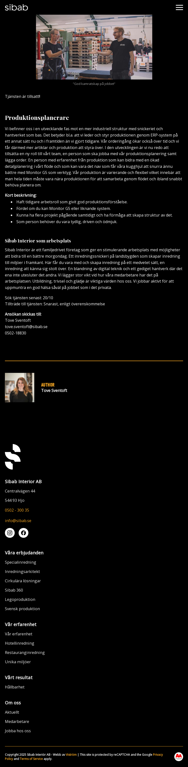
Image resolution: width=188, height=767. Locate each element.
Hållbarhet (14, 687)
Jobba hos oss (18, 730)
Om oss (13, 702)
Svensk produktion (22, 608)
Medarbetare (17, 721)
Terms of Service (31, 759)
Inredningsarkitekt (22, 571)
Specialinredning (20, 562)
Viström (71, 755)
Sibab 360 (14, 590)
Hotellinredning (19, 643)
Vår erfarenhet (20, 624)
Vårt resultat (19, 677)
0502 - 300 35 (17, 510)
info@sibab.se (18, 520)
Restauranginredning (25, 652)
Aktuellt (12, 712)
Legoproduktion (20, 599)
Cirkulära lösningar (23, 581)
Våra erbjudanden (24, 552)
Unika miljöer (18, 661)
